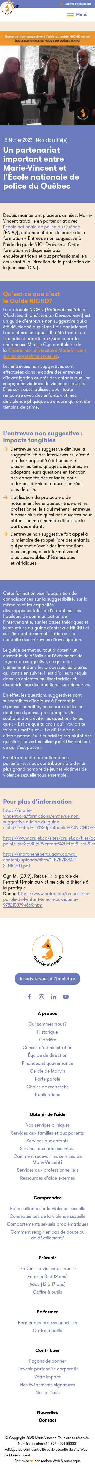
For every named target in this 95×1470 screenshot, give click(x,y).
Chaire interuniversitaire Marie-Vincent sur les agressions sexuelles (44, 353)
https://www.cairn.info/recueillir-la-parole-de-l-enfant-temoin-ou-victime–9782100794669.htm (46, 899)
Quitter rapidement (75, 3)
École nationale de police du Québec (42, 227)
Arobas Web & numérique (61, 1460)
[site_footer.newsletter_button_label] (47, 979)
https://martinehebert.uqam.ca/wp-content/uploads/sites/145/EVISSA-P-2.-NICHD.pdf (40, 860)
